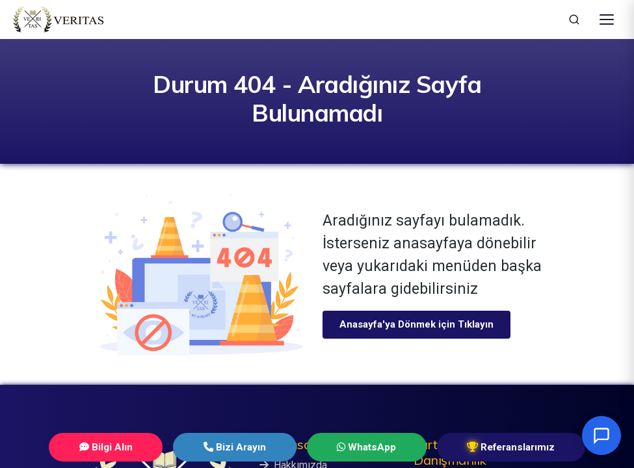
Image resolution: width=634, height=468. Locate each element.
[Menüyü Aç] (606, 19)
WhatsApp (351, 447)
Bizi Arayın (245, 447)
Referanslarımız (473, 447)
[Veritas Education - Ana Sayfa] (58, 19)
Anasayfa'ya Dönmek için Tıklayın (416, 324)
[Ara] (574, 19)
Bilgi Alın (141, 447)
